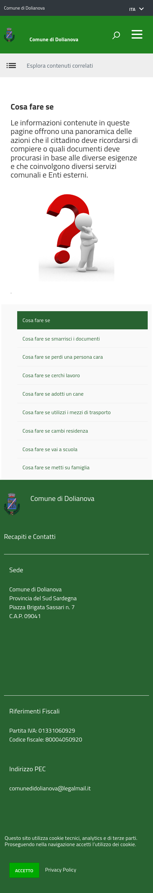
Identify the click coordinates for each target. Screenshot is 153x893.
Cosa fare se (36, 320)
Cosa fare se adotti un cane (53, 394)
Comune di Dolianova (53, 39)
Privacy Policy (60, 870)
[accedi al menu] (137, 34)
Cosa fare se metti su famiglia (56, 467)
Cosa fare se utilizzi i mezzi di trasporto (66, 412)
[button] (136, 9)
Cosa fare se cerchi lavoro (51, 375)
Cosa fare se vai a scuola (50, 449)
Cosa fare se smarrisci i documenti (61, 339)
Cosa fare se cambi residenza (55, 431)
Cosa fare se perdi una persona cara (62, 357)
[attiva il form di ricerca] (116, 35)
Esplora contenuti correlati (60, 65)
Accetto (24, 870)
